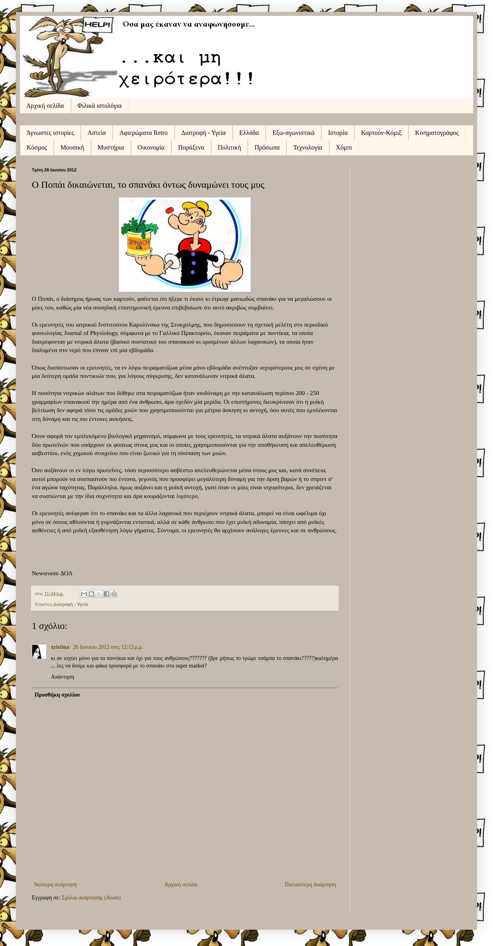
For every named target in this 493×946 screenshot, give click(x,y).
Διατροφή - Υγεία (203, 132)
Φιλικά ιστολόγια (100, 105)
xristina (60, 647)
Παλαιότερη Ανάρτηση (310, 885)
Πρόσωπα (266, 147)
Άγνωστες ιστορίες (50, 132)
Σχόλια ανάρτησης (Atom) (91, 898)
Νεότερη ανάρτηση (55, 885)
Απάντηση (62, 677)
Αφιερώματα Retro (143, 132)
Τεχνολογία (307, 147)
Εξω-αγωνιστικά (293, 132)
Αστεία (96, 132)
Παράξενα (191, 147)
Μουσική (72, 147)
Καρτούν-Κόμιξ (381, 132)
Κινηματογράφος (437, 132)
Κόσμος (37, 147)
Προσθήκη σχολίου (57, 695)
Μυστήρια (111, 147)
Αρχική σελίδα (45, 105)
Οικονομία (151, 147)
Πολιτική (229, 147)
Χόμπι (344, 147)
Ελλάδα (249, 132)
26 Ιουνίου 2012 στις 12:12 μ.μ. (108, 647)
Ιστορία (337, 132)
